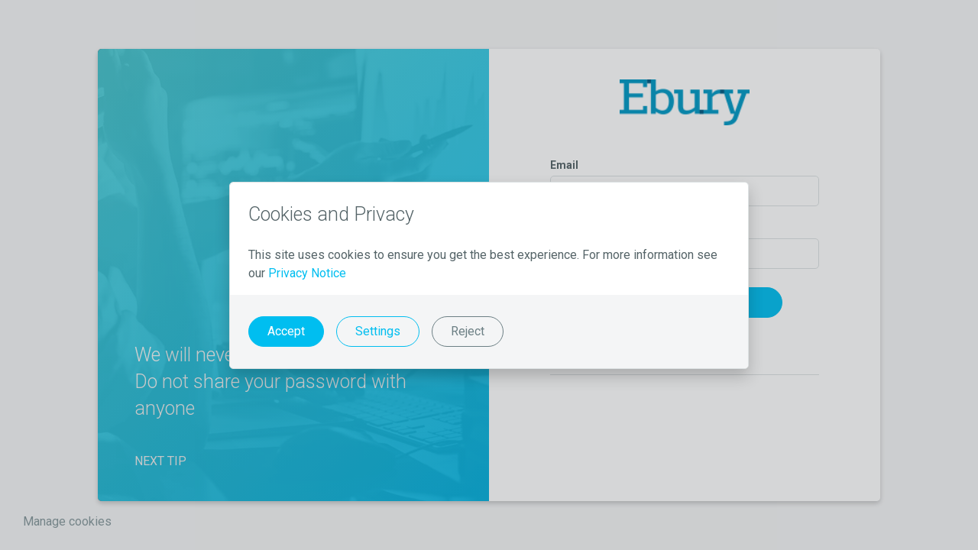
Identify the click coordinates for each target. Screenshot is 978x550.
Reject (467, 331)
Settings (377, 331)
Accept (286, 331)
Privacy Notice (307, 273)
